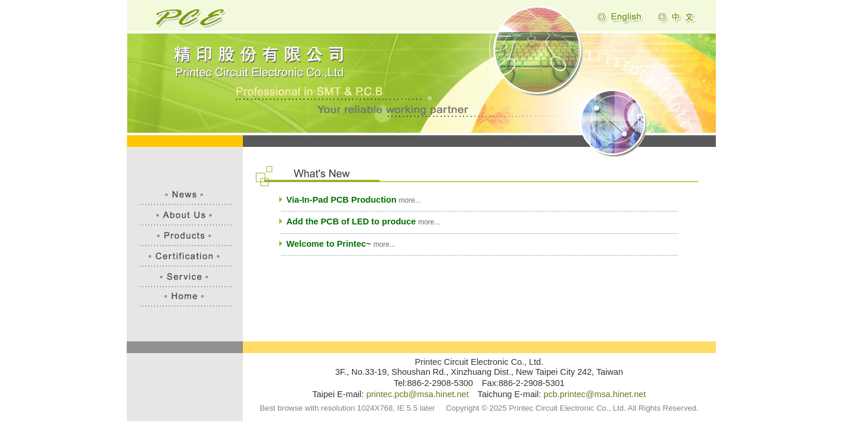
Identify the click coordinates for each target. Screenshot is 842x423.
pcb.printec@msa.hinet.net (594, 394)
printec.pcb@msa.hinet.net (417, 394)
